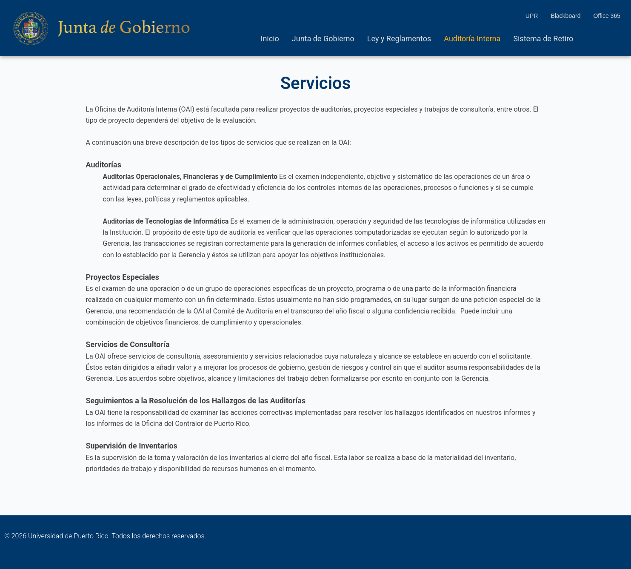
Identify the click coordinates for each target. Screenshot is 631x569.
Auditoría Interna (472, 38)
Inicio (270, 38)
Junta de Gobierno (323, 38)
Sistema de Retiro (543, 38)
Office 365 (606, 15)
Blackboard (565, 15)
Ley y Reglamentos (399, 38)
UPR (531, 15)
